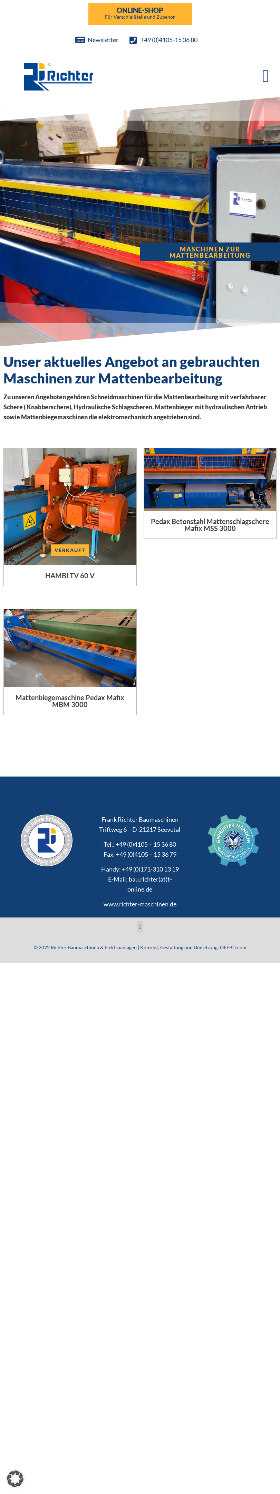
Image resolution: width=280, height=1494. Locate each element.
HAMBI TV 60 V (70, 575)
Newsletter (103, 40)
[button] (265, 76)
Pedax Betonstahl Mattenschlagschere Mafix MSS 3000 (210, 524)
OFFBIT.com (233, 947)
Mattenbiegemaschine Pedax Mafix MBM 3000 (70, 700)
